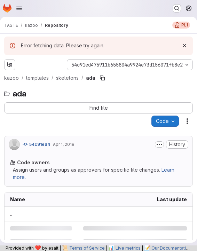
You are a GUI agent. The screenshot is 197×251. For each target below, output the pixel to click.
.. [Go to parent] (11, 214)
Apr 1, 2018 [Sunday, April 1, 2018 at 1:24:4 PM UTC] (63, 144)
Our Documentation (171, 248)
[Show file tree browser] (9, 64)
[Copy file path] (102, 78)
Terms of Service (87, 248)
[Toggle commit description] (159, 144)
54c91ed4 (36, 144)
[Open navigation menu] (19, 8)
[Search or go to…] (177, 8)
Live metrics (128, 248)
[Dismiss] (184, 45)
